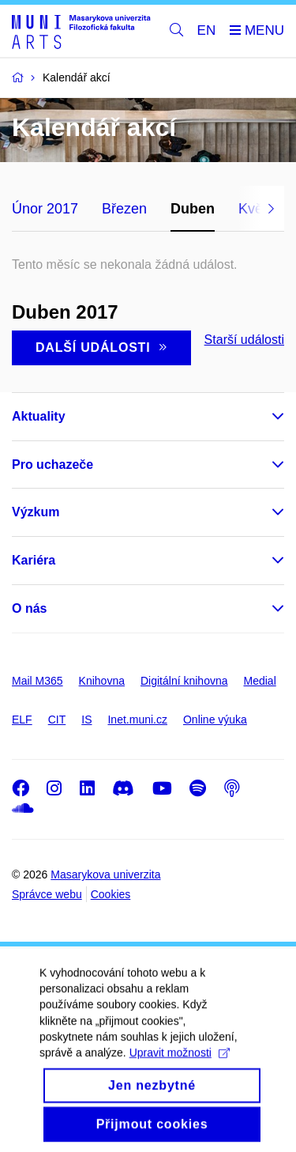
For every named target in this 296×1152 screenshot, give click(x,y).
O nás (29, 608)
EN (206, 30)
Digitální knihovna (184, 680)
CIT (57, 719)
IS (86, 719)
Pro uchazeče (52, 464)
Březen (124, 209)
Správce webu (47, 894)
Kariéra (33, 560)
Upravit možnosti (179, 1072)
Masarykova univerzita (105, 874)
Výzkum (35, 512)
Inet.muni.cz (137, 719)
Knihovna (102, 680)
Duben (192, 209)
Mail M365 (37, 680)
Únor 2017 (45, 209)
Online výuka (215, 719)
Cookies (111, 894)
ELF (22, 719)
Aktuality (39, 416)
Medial (260, 680)
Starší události (244, 339)
